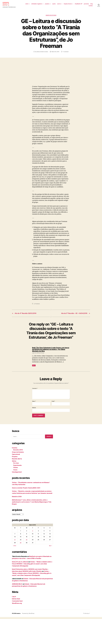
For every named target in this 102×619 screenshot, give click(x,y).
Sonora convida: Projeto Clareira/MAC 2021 (26, 490)
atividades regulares (40, 4)
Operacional (16, 456)
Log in (14, 598)
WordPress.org (17, 605)
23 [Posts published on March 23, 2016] (26, 541)
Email (53, 403)
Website (34, 409)
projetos (51, 4)
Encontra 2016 (18, 452)
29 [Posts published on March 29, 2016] (20, 544)
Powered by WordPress (28, 615)
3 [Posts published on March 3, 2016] (32, 532)
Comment (35, 390)
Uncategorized (17, 474)
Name (34, 403)
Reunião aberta (17, 461)
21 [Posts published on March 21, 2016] (14, 541)
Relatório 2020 (17, 498)
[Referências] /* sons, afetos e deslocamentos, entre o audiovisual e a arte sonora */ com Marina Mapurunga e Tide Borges (31, 504)
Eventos (14, 450)
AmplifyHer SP (82, 4)
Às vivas (16, 465)
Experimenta (17, 467)
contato (91, 6)
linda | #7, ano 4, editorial (20, 564)
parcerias (90, 4)
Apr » (50, 547)
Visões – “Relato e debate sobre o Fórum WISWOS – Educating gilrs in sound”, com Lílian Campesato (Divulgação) (32, 566)
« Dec (14, 547)
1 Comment (65, 53)
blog (86, 6)
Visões (15, 469)
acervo (63, 4)
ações (58, 4)
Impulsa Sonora (72, 4)
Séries (14, 463)
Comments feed (17, 603)
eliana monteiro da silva (42, 53)
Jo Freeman (37, 305)
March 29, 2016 (55, 53)
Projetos (14, 458)
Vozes (15, 472)
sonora (18, 615)
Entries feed (16, 601)
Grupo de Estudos (51, 17)
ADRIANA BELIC (17, 586)
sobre (30, 4)
